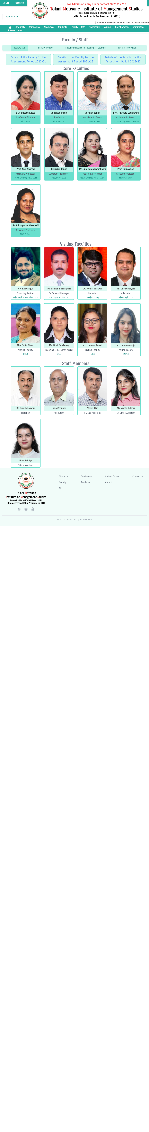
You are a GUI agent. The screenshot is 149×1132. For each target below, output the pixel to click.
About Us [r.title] (20, 27)
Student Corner (112, 476)
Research (19, 2)
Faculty (62, 482)
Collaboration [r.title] (122, 27)
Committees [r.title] (138, 27)
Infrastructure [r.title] (15, 30)
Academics (86, 482)
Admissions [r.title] (34, 27)
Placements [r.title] (94, 27)
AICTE (6, 2)
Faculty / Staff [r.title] (78, 27)
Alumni (108, 482)
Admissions (86, 476)
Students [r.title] (62, 27)
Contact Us (137, 476)
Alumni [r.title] (107, 27)
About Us (63, 476)
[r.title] (10, 27)
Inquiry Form (11, 16)
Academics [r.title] (49, 27)
